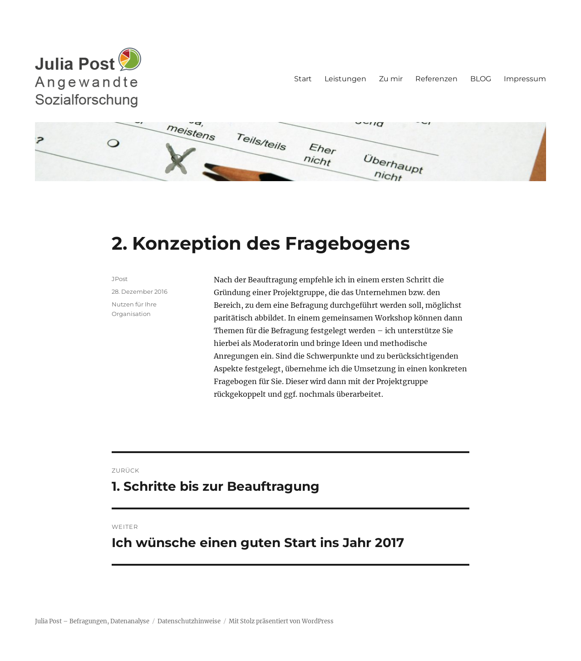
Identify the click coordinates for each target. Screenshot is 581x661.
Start (303, 78)
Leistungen (345, 78)
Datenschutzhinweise (189, 621)
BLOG (480, 78)
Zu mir (391, 78)
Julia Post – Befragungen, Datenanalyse (92, 621)
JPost (120, 278)
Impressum (525, 78)
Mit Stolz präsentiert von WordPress (281, 621)
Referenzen (436, 78)
